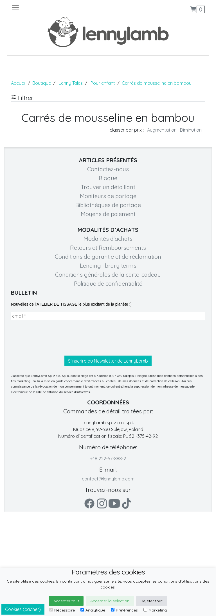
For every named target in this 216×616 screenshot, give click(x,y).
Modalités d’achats (108, 238)
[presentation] (53, 338)
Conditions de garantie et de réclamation (108, 256)
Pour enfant (103, 83)
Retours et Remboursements (108, 247)
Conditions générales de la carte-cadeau (108, 274)
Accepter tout (66, 600)
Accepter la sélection (109, 600)
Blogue (108, 178)
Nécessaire (62, 610)
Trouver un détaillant (108, 187)
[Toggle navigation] (59, 7)
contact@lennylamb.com (108, 479)
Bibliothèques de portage (108, 205)
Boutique (41, 83)
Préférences (124, 610)
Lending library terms (108, 265)
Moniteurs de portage (108, 196)
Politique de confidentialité (108, 283)
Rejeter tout (152, 600)
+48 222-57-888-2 (108, 458)
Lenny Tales (71, 83)
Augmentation (162, 130)
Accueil (18, 83)
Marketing (155, 610)
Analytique (92, 610)
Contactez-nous (108, 169)
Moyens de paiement (108, 213)
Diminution (191, 130)
